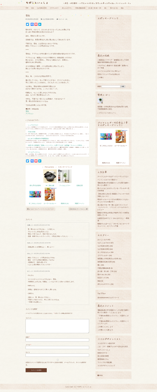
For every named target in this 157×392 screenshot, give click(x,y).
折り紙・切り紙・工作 (95, 8)
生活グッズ (101, 278)
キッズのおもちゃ (104, 252)
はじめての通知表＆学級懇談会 (38, 138)
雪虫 (27, 111)
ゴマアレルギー (54, 8)
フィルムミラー (64, 185)
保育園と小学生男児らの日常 (108, 259)
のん (28, 253)
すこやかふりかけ (35, 203)
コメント (29, 318)
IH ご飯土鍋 (50, 185)
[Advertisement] (113, 34)
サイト (28, 355)
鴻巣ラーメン (79, 203)
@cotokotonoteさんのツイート (108, 297)
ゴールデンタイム (34, 152)
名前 (28, 340)
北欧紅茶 (79, 185)
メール (28, 347)
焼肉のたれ (65, 203)
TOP (27, 8)
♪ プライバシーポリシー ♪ (107, 113)
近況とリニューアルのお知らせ (109, 74)
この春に (101, 77)
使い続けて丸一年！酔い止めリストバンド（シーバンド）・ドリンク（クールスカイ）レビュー (113, 207)
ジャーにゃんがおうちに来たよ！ (109, 71)
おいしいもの (102, 239)
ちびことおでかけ (104, 243)
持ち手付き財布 (35, 185)
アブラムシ (30, 113)
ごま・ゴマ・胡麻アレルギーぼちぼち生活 (113, 346)
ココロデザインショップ (106, 365)
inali (28, 243)
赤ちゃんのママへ (67, 8)
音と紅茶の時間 (103, 356)
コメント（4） (63, 19)
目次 (32, 8)
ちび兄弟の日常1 (48, 19)
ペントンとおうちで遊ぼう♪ (107, 180)
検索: (99, 86)
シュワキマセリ (33, 125)
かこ (28, 271)
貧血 (122, 8)
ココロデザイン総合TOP (106, 343)
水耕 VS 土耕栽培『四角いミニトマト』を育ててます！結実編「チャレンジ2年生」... (56, 145)
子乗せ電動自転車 (80, 8)
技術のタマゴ (102, 353)
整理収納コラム (103, 359)
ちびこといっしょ (37, 2)
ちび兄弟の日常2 (42, 8)
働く (105, 8)
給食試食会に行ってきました (78, 209)
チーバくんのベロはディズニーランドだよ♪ (113, 176)
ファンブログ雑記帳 (105, 362)
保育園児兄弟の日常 (105, 262)
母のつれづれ (114, 8)
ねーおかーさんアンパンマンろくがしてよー (40, 209)
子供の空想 (31, 132)
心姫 (28, 225)
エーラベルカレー (50, 203)
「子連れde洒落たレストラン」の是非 (111, 315)
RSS (100, 375)
